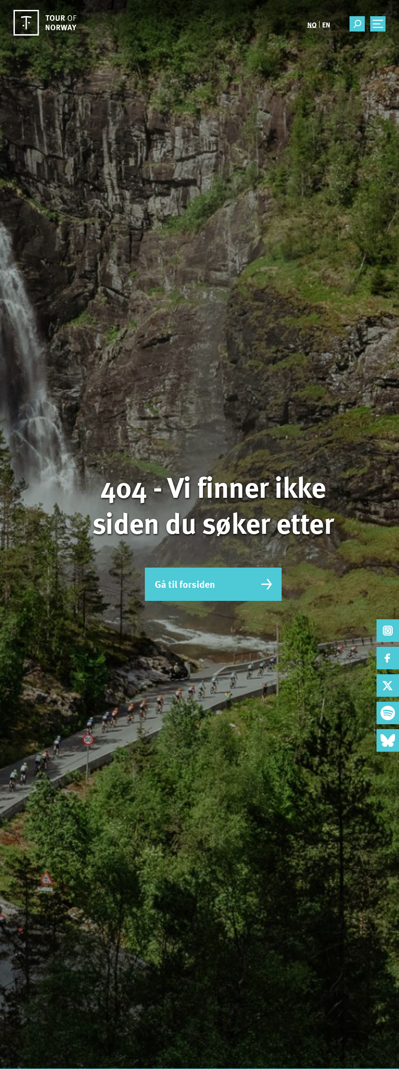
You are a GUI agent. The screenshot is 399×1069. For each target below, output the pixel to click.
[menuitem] (312, 24)
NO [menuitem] (312, 24)
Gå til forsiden (213, 584)
